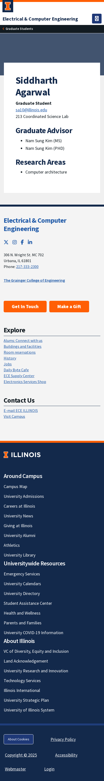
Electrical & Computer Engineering (35, 224)
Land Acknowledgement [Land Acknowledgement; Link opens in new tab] (26, 661)
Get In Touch (25, 306)
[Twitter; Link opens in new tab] (6, 242)
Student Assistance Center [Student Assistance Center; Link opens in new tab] (28, 603)
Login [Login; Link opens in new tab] (49, 769)
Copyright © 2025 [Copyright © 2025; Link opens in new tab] (21, 755)
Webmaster (15, 769)
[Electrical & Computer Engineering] (40, 19)
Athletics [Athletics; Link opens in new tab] (12, 545)
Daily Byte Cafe (16, 369)
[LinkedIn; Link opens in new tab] (30, 242)
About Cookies (18, 739)
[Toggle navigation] (97, 18)
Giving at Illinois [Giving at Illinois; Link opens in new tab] (18, 525)
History (10, 358)
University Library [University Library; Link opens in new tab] (19, 555)
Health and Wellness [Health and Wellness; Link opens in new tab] (22, 613)
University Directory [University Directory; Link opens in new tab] (22, 593)
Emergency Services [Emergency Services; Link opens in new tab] (22, 574)
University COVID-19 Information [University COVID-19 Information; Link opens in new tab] (33, 632)
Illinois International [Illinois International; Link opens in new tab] (22, 690)
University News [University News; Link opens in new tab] (18, 516)
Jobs (8, 363)
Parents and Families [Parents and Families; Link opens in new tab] (23, 623)
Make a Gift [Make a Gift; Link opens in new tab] (69, 306)
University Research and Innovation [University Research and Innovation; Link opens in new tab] (36, 671)
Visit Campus (14, 416)
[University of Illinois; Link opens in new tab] (22, 454)
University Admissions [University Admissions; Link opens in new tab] (24, 496)
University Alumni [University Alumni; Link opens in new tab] (19, 535)
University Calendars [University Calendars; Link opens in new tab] (22, 583)
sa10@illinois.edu (31, 110)
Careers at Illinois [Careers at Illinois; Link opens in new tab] (19, 506)
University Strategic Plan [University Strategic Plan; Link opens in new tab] (26, 700)
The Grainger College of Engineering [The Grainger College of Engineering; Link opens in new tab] (34, 280)
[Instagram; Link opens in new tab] (14, 242)
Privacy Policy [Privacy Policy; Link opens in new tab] (63, 739)
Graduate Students (19, 29)
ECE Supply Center (19, 375)
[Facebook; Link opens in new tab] (22, 242)
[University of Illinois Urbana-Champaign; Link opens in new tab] (7, 7)
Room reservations (20, 352)
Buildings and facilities (23, 346)
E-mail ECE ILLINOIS (21, 410)
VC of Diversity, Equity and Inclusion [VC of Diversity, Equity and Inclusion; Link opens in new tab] (36, 651)
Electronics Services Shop (25, 381)
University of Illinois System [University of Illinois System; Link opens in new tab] (29, 710)
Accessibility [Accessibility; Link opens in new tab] (66, 755)
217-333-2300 (27, 266)
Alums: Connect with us (23, 340)
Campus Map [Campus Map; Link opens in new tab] (15, 486)
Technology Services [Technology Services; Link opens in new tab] (22, 680)
